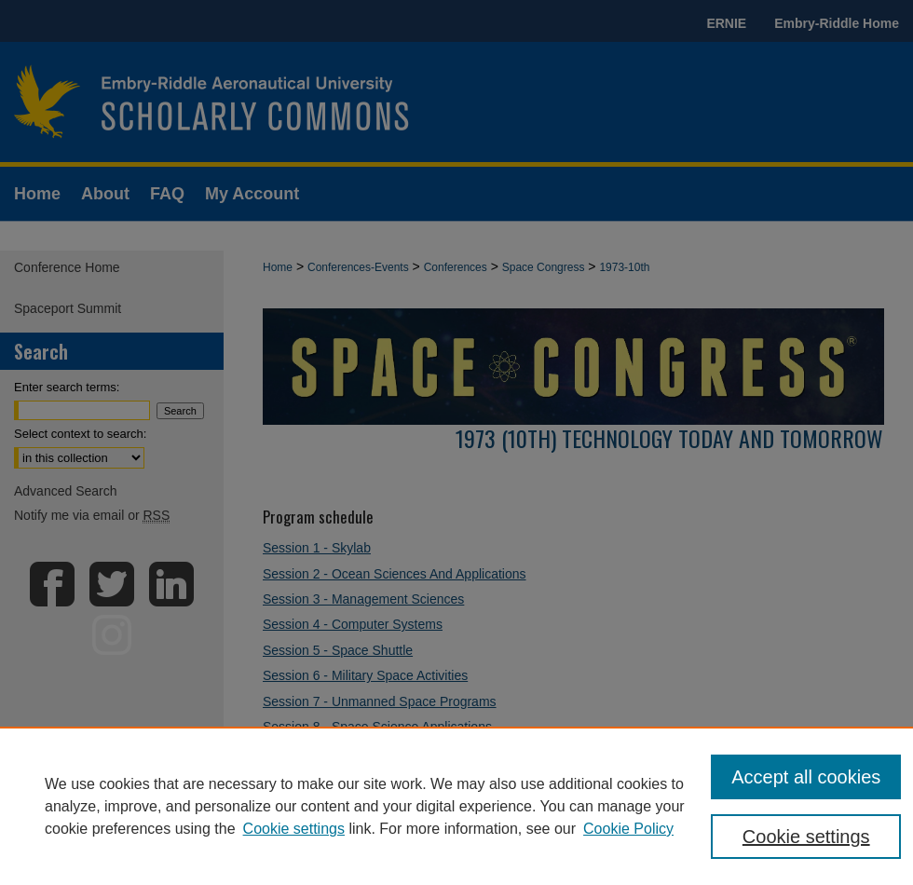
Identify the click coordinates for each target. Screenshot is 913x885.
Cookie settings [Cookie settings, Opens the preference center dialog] (806, 836)
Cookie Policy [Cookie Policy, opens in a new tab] (628, 829)
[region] (456, 806)
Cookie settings (294, 829)
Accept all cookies (805, 777)
